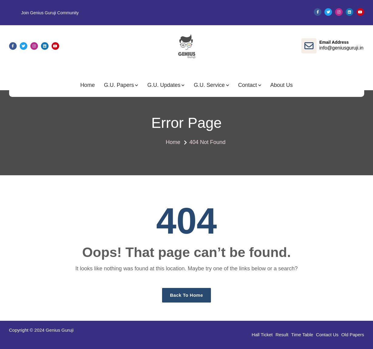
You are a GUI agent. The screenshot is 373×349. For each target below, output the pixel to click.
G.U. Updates (163, 85)
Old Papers (352, 334)
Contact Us (327, 334)
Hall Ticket (262, 334)
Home (87, 85)
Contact (247, 85)
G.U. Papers (119, 85)
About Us (281, 85)
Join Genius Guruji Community (50, 13)
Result (282, 334)
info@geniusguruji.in (341, 47)
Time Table (302, 334)
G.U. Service (209, 85)
